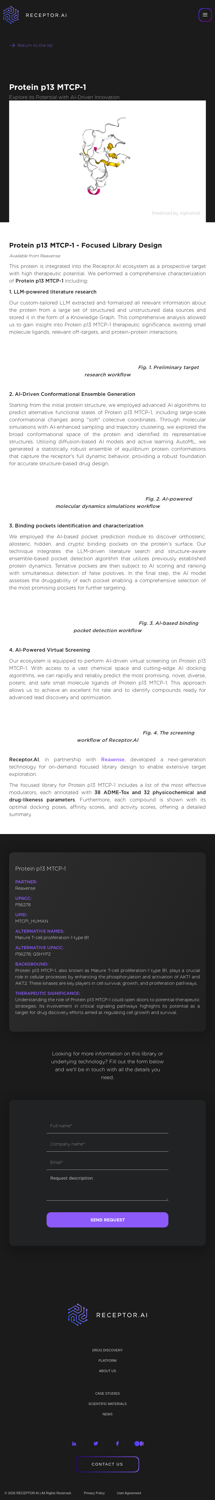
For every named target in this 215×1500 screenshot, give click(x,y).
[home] (42, 15)
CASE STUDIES (107, 1393)
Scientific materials (107, 1404)
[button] (205, 15)
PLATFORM (107, 1360)
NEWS (108, 1414)
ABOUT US (107, 1371)
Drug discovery (107, 1350)
